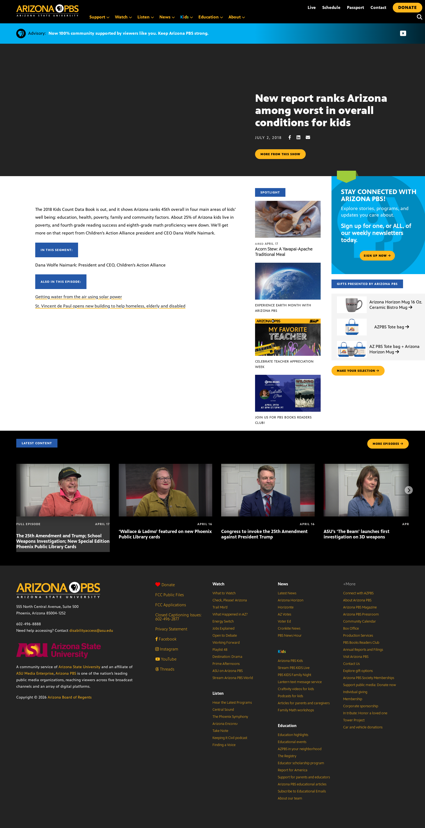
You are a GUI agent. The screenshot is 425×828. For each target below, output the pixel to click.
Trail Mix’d (219, 607)
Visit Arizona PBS (355, 657)
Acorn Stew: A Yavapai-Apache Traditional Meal (284, 251)
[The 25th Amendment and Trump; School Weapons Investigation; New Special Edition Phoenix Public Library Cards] (63, 466)
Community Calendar (359, 621)
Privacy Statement (171, 629)
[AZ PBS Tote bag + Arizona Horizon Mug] (352, 341)
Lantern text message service (300, 682)
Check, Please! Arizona (229, 600)
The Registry (287, 756)
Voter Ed (284, 621)
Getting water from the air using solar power (78, 296)
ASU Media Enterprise (35, 673)
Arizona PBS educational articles (302, 784)
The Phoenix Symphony (230, 717)
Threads (164, 669)
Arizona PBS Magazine (360, 607)
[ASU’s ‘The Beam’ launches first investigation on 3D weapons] (370, 466)
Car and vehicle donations (362, 727)
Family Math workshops (296, 710)
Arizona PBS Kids (290, 661)
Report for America (292, 770)
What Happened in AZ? (230, 614)
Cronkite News (289, 628)
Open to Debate (224, 635)
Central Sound (223, 710)
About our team (290, 798)
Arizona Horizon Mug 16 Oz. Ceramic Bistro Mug (395, 304)
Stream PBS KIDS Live (294, 668)
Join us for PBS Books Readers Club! (283, 420)
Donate (165, 584)
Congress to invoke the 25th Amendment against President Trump (264, 534)
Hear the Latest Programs (232, 702)
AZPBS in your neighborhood (299, 749)
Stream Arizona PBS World (232, 678)
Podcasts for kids (290, 696)
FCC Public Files (169, 594)
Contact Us (351, 664)
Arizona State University (79, 667)
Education (287, 725)
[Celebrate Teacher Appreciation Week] (288, 321)
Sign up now (377, 256)
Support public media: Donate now (369, 685)
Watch (218, 583)
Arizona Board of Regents (70, 697)
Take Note (220, 731)
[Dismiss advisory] (403, 33)
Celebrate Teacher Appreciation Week (284, 364)
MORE (388, 444)
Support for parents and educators (304, 777)
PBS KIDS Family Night (294, 675)
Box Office (351, 628)
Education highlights (293, 735)
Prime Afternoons (226, 664)
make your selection (358, 371)
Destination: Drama (227, 657)
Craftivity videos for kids (296, 689)
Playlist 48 (219, 650)
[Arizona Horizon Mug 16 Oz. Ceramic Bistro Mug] (352, 296)
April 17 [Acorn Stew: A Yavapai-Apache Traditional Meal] (266, 244)
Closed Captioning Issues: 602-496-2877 (178, 616)
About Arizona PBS (357, 600)
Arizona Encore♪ (225, 724)
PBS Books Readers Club (361, 642)
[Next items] (409, 490)
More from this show (280, 154)
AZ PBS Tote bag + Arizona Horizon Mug (394, 349)
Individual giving (355, 692)
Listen (218, 693)
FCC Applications (170, 604)
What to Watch (224, 593)
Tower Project (354, 720)
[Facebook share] (292, 137)
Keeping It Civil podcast (229, 738)
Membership (352, 699)
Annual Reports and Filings (363, 650)
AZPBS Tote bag (391, 326)
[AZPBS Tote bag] (352, 318)
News (283, 583)
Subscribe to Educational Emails (302, 791)
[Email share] (310, 137)
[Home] (47, 10)
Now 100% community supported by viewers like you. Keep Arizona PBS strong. (128, 33)
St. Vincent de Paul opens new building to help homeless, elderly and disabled (110, 306)
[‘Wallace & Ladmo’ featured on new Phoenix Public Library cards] (165, 466)
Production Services (358, 635)
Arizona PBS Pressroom (361, 614)
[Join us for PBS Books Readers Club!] (288, 377)
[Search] (418, 17)
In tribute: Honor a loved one (365, 713)
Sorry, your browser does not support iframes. (127, 125)
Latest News (287, 593)
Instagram (166, 649)
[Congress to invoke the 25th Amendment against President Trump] (268, 466)
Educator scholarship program (301, 763)
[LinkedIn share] (301, 137)
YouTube (165, 659)
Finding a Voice (224, 745)
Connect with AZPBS (358, 593)
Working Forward (226, 642)
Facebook (165, 639)
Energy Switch (223, 621)
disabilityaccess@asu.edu (91, 630)
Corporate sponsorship (360, 706)
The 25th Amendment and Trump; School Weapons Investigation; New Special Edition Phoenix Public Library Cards (63, 541)
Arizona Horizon (290, 600)
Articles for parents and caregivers (304, 703)
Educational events (292, 742)
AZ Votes (284, 614)
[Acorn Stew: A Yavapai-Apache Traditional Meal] (288, 203)
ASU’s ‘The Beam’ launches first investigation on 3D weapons (356, 534)
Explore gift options (358, 671)
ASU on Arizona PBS (227, 671)
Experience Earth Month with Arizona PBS (283, 308)
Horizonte (286, 607)
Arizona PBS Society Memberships (368, 678)
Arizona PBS (66, 673)
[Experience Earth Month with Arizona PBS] (288, 265)
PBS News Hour (290, 635)
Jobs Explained (223, 628)
